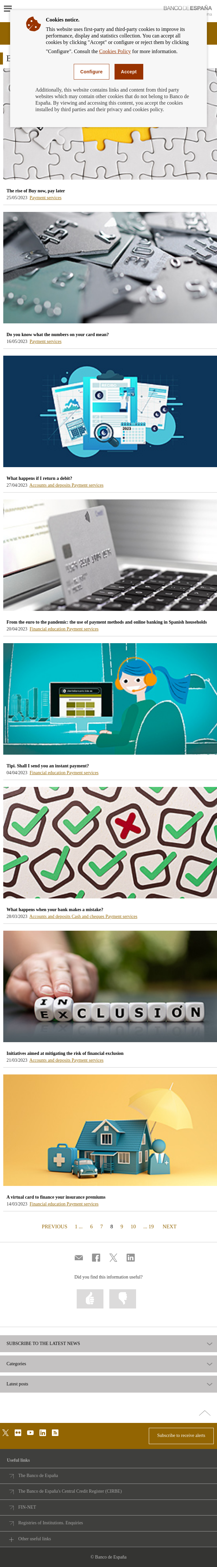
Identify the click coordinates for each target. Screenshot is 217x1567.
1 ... (79, 1226)
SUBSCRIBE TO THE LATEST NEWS (43, 1343)
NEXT (169, 1226)
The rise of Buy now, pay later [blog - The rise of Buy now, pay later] (36, 190)
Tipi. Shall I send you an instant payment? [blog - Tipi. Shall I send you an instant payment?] (48, 765)
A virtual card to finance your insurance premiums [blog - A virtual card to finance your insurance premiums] (56, 1197)
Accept (129, 71)
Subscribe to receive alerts (181, 1435)
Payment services (46, 197)
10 (133, 1226)
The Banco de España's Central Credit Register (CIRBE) (70, 1491)
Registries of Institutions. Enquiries (50, 1522)
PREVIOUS (53, 1226)
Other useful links (34, 1538)
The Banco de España (38, 1475)
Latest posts (17, 1384)
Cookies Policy (115, 51)
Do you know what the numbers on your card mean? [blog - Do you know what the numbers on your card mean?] (58, 334)
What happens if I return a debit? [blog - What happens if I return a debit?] (39, 478)
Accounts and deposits (50, 485)
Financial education (48, 629)
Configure (91, 71)
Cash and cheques (89, 916)
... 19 (148, 1226)
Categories (16, 1364)
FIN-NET (27, 1507)
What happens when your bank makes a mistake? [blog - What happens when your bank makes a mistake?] (55, 909)
